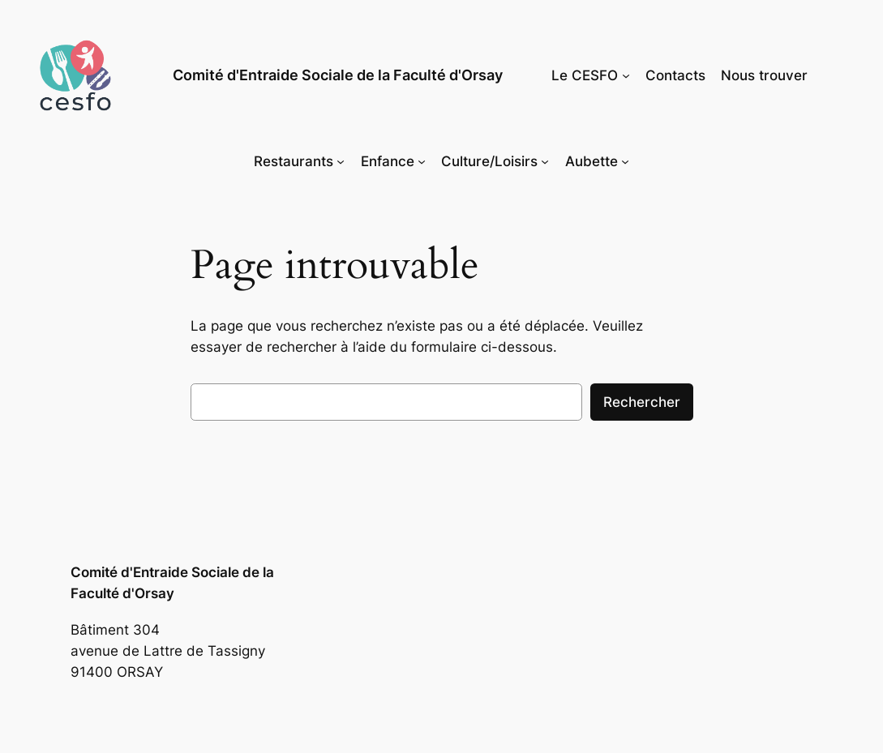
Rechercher (641, 402)
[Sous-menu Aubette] (625, 161)
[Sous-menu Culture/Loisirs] (545, 161)
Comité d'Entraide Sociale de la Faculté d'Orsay (338, 74)
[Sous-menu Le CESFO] (626, 75)
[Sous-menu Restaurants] (340, 161)
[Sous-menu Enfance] (422, 161)
